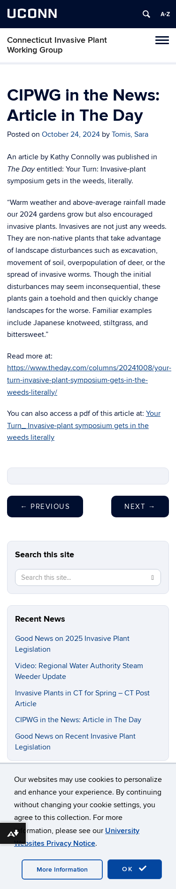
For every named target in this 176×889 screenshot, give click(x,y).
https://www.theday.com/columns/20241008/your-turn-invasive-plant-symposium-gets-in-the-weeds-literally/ (89, 380)
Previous (45, 506)
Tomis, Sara (130, 134)
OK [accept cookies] (134, 869)
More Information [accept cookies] (62, 869)
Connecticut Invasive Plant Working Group (57, 45)
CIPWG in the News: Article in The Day (78, 720)
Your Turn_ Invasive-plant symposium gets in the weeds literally (84, 425)
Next (140, 506)
